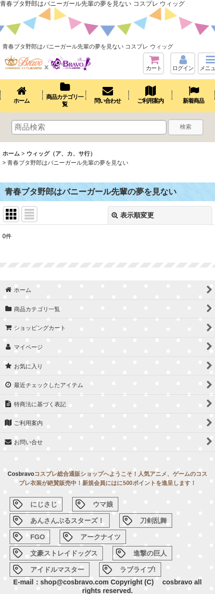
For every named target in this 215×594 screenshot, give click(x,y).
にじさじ (43, 504)
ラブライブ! (138, 569)
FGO (37, 537)
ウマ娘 (103, 504)
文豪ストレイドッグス (64, 553)
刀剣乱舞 (153, 520)
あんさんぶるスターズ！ (67, 520)
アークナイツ (100, 537)
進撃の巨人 (150, 553)
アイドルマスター (57, 569)
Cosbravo (21, 474)
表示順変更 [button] (133, 215)
